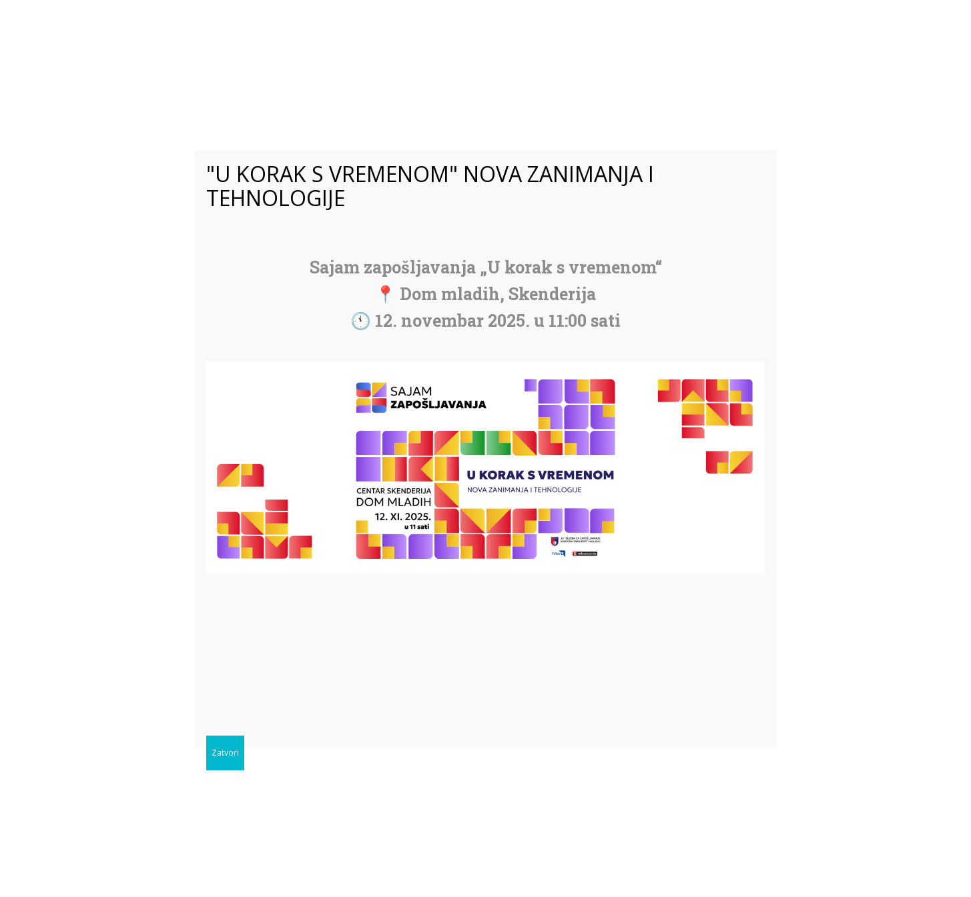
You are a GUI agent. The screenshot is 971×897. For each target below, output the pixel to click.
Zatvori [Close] (225, 752)
